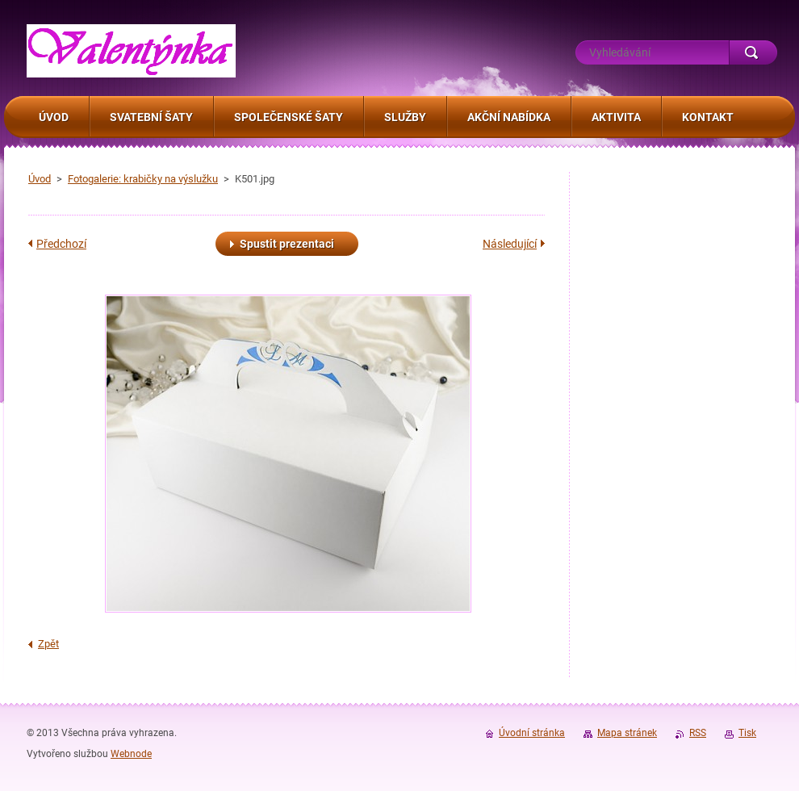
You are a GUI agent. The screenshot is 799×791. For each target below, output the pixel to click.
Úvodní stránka (532, 733)
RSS (697, 733)
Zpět (48, 644)
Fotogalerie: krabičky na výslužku (143, 179)
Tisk (747, 733)
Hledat (753, 52)
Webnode (131, 754)
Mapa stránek (627, 733)
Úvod (39, 179)
